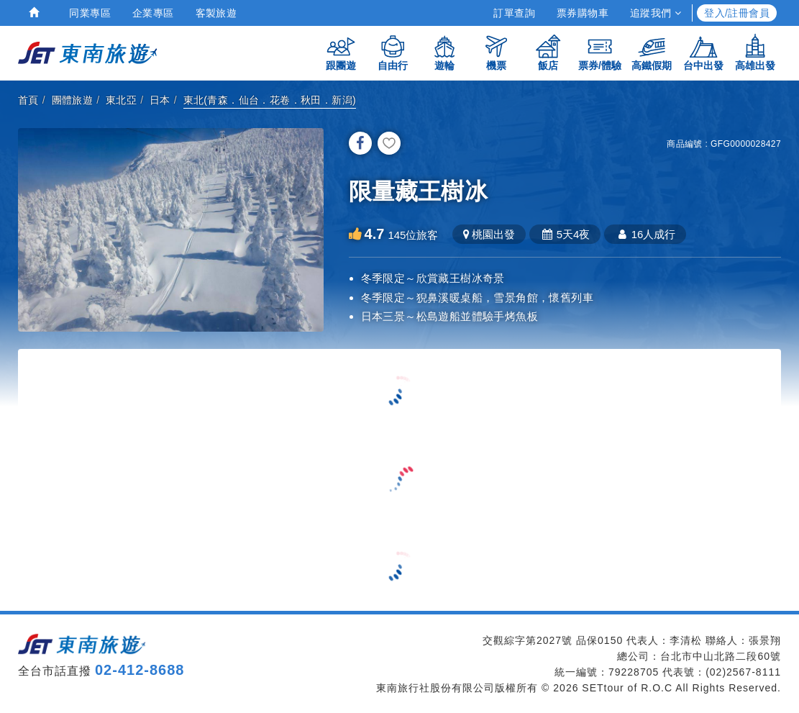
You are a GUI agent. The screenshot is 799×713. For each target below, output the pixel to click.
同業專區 (90, 13)
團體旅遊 (72, 100)
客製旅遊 (216, 13)
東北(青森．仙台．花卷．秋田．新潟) (270, 100)
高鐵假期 (651, 52)
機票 (496, 52)
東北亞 (121, 100)
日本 (160, 100)
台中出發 (703, 52)
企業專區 (153, 13)
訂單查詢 (514, 13)
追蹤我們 (655, 13)
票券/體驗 (599, 52)
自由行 (393, 52)
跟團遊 (341, 52)
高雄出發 (755, 52)
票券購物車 (582, 13)
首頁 (28, 100)
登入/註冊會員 (737, 13)
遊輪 (444, 52)
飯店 (548, 52)
